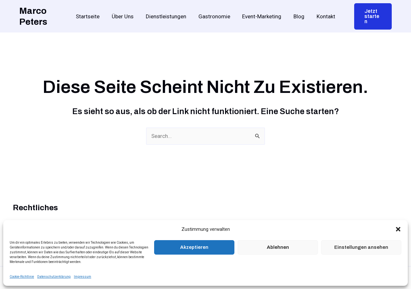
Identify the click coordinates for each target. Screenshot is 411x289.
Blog (296, 16)
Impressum (82, 276)
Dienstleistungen (167, 16)
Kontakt (322, 16)
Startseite (91, 16)
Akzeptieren (194, 247)
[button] (398, 229)
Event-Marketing (260, 16)
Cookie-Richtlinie (22, 276)
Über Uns (125, 16)
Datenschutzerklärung (54, 276)
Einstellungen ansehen (361, 247)
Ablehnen (278, 247)
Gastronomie (214, 16)
